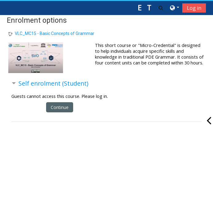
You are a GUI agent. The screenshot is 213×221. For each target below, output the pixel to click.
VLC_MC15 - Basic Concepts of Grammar (54, 33)
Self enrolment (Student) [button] (53, 83)
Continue (60, 107)
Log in (194, 8)
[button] (161, 8)
